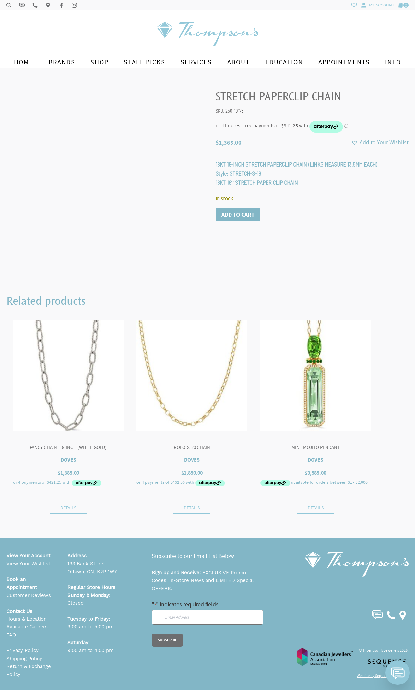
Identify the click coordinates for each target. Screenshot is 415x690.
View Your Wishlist (28, 563)
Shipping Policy (24, 658)
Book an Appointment (21, 583)
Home (23, 62)
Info (393, 62)
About (238, 62)
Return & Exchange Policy (28, 670)
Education (284, 62)
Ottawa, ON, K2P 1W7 (92, 572)
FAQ (11, 635)
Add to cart (238, 215)
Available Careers (27, 627)
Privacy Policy (22, 650)
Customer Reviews (28, 595)
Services (196, 62)
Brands (62, 62)
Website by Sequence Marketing (383, 675)
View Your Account (28, 556)
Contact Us (19, 611)
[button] (380, 142)
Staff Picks (144, 62)
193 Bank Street (86, 563)
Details (68, 508)
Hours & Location (26, 619)
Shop (99, 62)
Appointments (344, 62)
